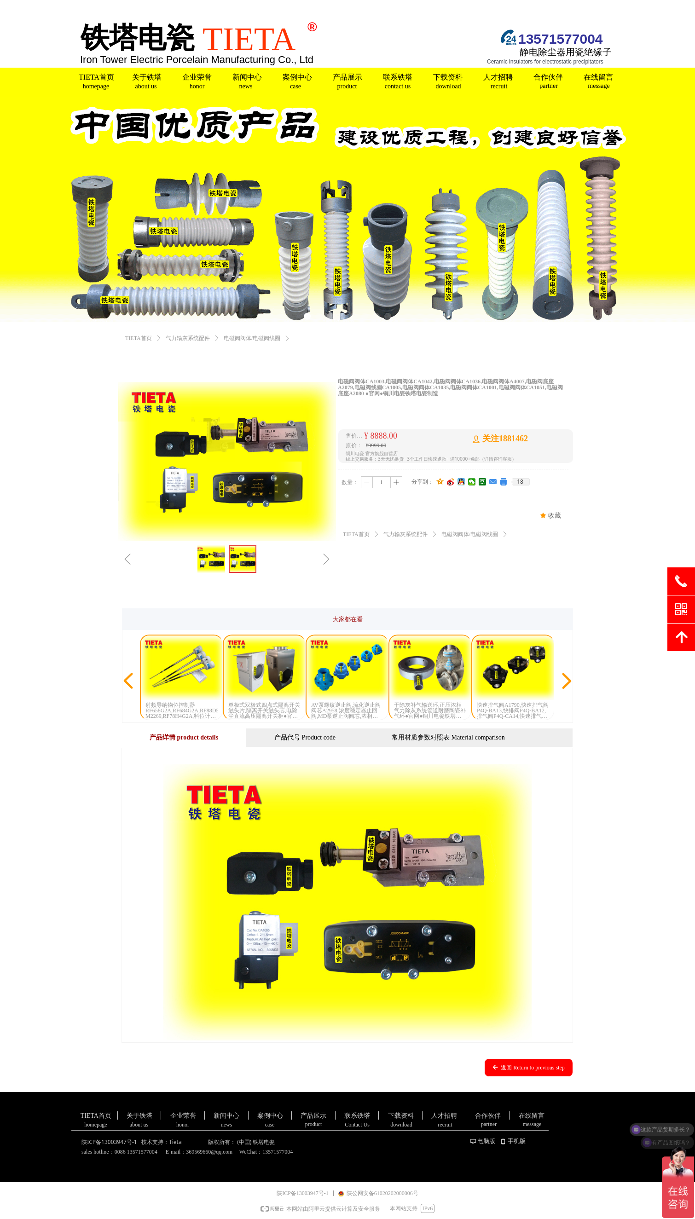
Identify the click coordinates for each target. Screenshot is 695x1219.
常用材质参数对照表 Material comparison (448, 737)
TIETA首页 (138, 338)
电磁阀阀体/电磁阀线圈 (252, 338)
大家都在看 (348, 619)
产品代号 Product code (305, 737)
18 (520, 481)
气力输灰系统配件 (188, 338)
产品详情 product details (184, 737)
